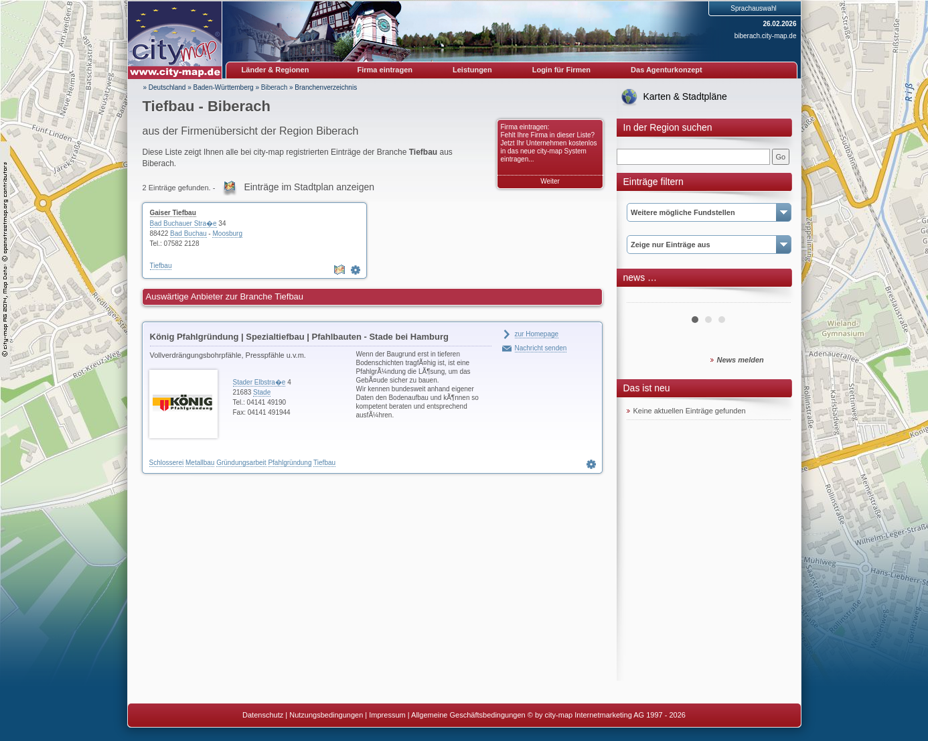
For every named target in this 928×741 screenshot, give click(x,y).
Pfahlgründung (289, 462)
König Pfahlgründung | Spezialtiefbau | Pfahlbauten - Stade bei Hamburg (299, 337)
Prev (644, 297)
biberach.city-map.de (765, 36)
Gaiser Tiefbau (173, 212)
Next (773, 297)
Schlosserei (166, 462)
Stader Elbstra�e (259, 382)
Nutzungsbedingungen (326, 715)
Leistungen (472, 70)
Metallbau (199, 462)
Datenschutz (262, 715)
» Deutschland (164, 87)
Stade (261, 392)
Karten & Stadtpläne (685, 96)
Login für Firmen (561, 70)
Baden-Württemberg (224, 87)
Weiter (550, 181)
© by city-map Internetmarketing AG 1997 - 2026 (607, 715)
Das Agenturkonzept (666, 70)
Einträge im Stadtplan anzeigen (309, 187)
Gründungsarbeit (241, 462)
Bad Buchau (188, 233)
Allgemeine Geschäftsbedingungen (468, 715)
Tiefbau (161, 265)
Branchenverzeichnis (326, 87)
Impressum (387, 715)
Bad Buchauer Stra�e (183, 223)
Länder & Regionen (275, 70)
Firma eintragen (385, 70)
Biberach (274, 87)
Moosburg (227, 233)
